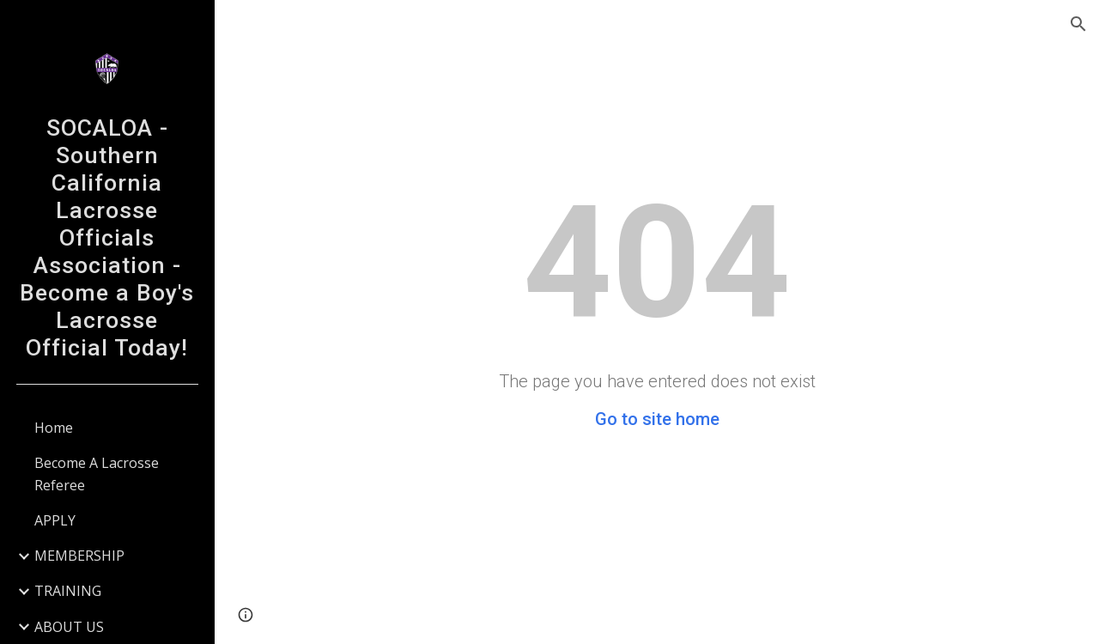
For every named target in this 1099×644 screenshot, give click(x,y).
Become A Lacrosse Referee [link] (96, 473)
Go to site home (657, 419)
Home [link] (53, 427)
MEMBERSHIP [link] (79, 555)
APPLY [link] (55, 520)
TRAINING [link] (67, 590)
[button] (1078, 24)
